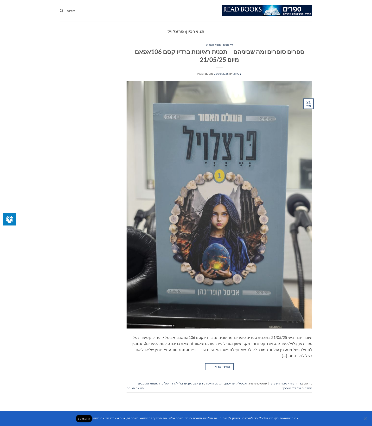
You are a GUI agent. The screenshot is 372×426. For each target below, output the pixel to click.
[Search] (61, 10)
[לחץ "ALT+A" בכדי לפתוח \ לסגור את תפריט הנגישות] (9, 219)
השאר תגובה (135, 388)
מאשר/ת (84, 418)
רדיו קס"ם (168, 383)
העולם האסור (214, 383)
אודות (71, 11)
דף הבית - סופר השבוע (219, 44)
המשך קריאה (219, 366)
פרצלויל (181, 383)
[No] (365, 420)
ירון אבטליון (196, 383)
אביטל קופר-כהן (236, 383)
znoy (237, 73)
